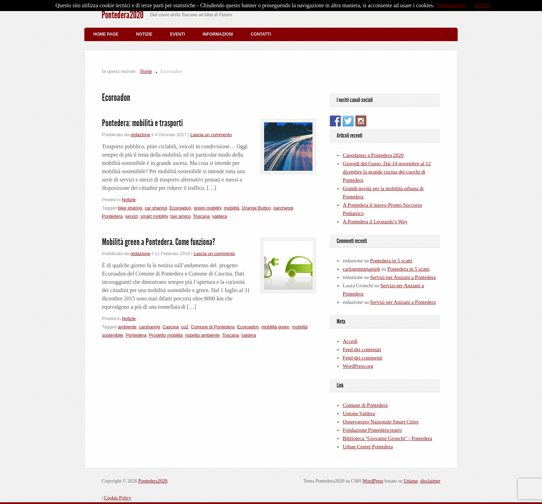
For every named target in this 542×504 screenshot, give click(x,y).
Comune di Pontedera (212, 326)
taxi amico (180, 216)
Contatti (261, 34)
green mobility (207, 208)
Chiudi (481, 5)
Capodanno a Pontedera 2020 (373, 155)
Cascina (170, 326)
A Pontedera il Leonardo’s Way (375, 221)
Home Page (105, 34)
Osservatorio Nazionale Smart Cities (381, 421)
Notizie (144, 34)
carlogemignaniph (361, 269)
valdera (219, 216)
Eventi (177, 34)
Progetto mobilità (166, 335)
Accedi (350, 341)
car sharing (156, 208)
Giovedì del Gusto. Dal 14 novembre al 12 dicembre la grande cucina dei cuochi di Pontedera (387, 172)
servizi (131, 216)
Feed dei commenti (362, 358)
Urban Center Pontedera (368, 446)
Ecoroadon (180, 208)
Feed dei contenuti (362, 349)
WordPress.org (358, 366)
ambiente (127, 326)
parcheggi (283, 208)
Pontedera (112, 216)
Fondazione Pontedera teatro (372, 430)
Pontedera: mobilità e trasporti (142, 123)
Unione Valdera (359, 413)
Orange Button (256, 208)
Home (146, 71)
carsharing (149, 326)
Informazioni (218, 34)
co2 (184, 326)
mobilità (231, 208)
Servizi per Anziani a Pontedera (403, 277)
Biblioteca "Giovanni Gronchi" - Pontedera (387, 438)
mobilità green (275, 326)
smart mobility (154, 216)
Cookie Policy (117, 498)
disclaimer (430, 481)
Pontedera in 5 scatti (391, 260)
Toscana (201, 216)
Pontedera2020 (122, 15)
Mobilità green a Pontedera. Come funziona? (158, 242)
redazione (140, 134)
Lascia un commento (211, 134)
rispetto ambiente (202, 335)
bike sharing (130, 208)
